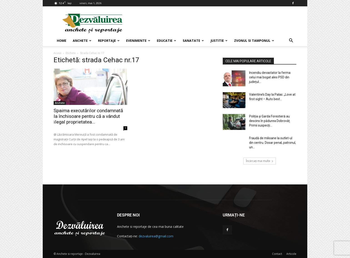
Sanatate (193, 40)
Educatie (166, 40)
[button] (290, 41)
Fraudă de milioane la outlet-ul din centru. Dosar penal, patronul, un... (272, 142)
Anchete (82, 40)
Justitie (219, 40)
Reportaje (109, 40)
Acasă (57, 53)
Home (61, 40)
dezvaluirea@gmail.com (156, 236)
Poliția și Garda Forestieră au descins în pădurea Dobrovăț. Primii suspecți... (269, 120)
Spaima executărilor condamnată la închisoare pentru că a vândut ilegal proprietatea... (88, 116)
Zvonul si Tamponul (254, 40)
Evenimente (138, 40)
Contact (277, 254)
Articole (291, 254)
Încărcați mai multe (259, 161)
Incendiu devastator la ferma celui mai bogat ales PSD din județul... (269, 77)
